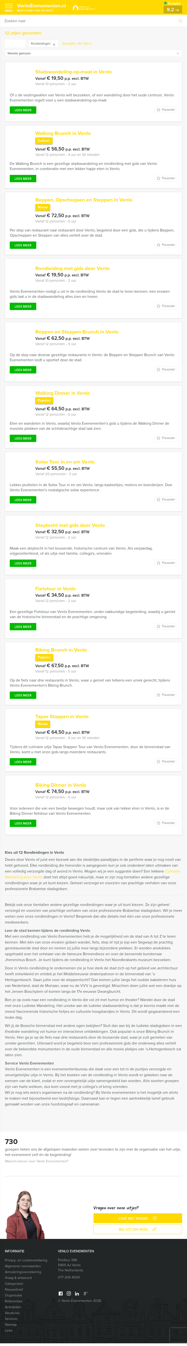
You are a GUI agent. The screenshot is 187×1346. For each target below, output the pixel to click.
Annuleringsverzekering (23, 1274)
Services (11, 1321)
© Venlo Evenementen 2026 (79, 1303)
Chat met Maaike (138, 1221)
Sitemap (11, 1327)
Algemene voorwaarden (23, 1268)
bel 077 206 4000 (138, 1232)
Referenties (13, 1303)
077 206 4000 (69, 1280)
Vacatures (12, 1315)
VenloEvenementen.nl (44, 7)
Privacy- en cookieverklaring (26, 1263)
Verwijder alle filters (77, 43)
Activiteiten (13, 1309)
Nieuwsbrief (14, 1292)
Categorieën (14, 1286)
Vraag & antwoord (18, 1280)
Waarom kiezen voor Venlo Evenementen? (36, 1163)
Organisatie (13, 1298)
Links (9, 1333)
